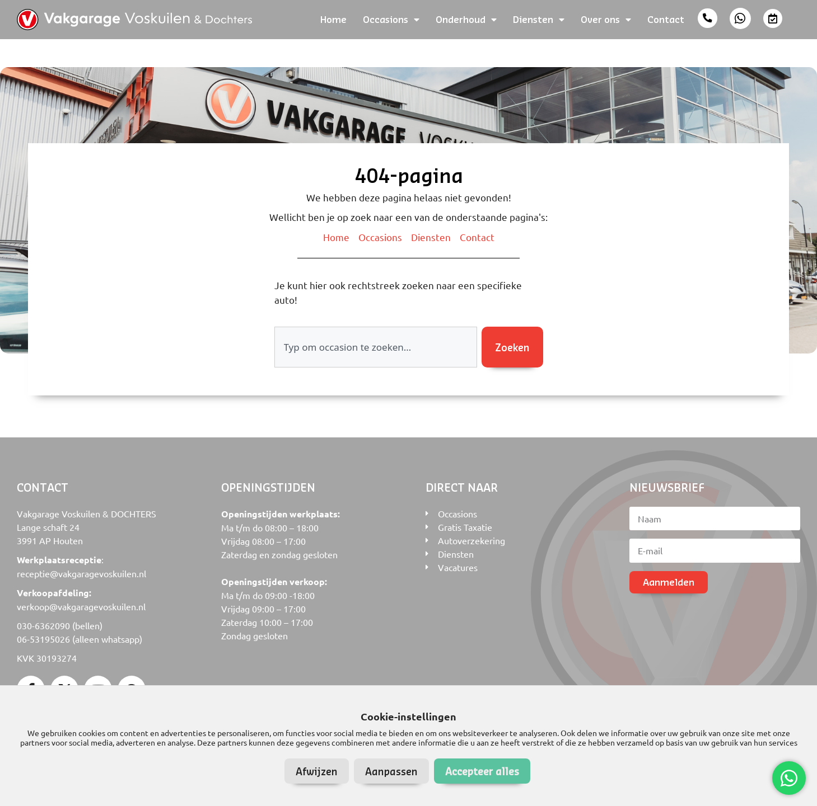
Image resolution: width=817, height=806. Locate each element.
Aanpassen (391, 771)
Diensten (538, 20)
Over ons (606, 20)
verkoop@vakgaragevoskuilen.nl (81, 606)
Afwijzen (317, 771)
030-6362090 (43, 625)
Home (333, 19)
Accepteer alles (482, 771)
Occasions (391, 20)
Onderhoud (466, 20)
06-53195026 (43, 638)
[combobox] (375, 347)
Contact (665, 19)
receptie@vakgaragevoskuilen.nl (81, 573)
